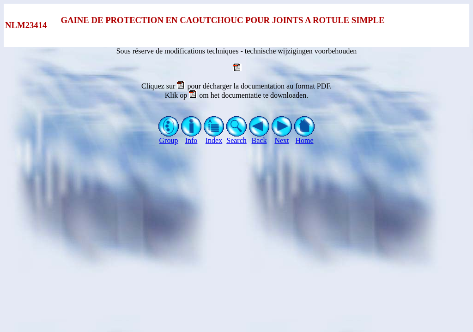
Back (259, 137)
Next (282, 137)
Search (236, 137)
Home (304, 137)
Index (214, 137)
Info (191, 137)
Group (168, 137)
